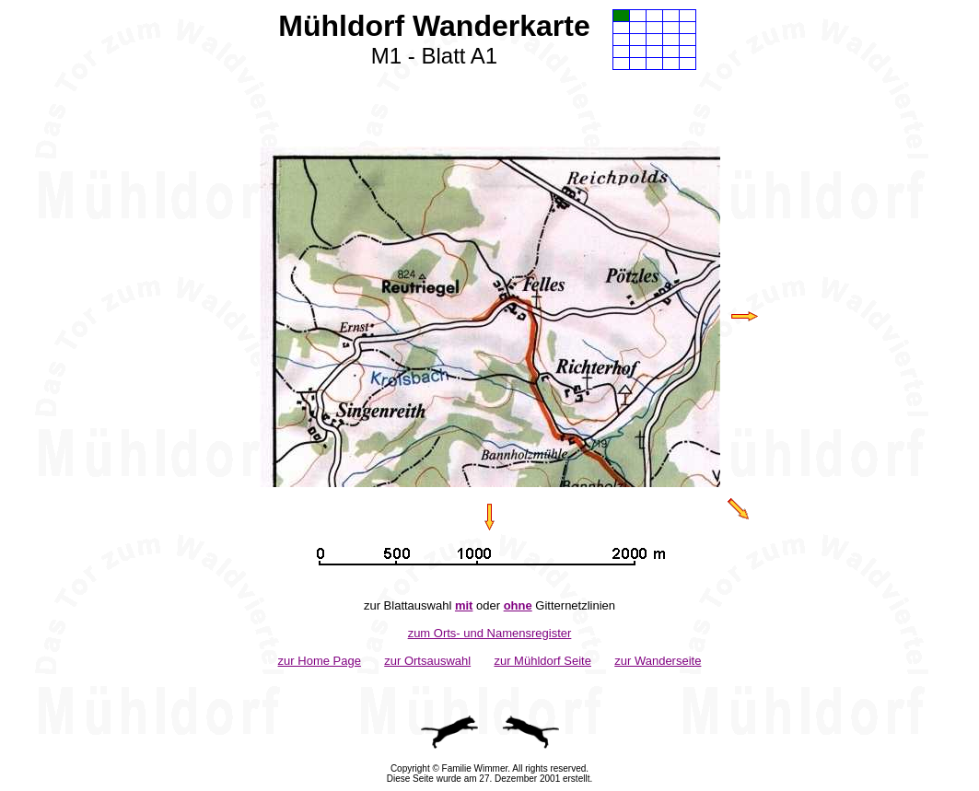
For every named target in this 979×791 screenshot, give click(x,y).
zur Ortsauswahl (427, 661)
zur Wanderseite (657, 661)
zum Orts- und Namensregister (490, 633)
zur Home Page (319, 661)
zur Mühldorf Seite (542, 661)
